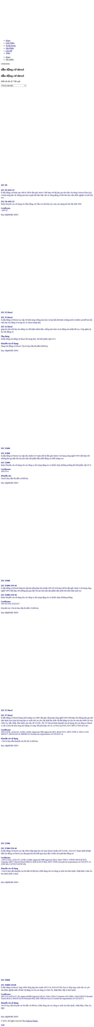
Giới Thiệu (10, 43)
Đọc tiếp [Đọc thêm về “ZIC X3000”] (4, 483)
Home (8, 41)
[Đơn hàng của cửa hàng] (13, 85)
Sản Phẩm (10, 48)
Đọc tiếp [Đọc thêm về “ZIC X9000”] (4, 1017)
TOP (2, 1025)
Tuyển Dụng (11, 46)
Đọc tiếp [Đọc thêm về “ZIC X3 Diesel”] (4, 351)
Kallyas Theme (32, 1021)
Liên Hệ (9, 51)
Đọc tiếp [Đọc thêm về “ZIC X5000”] (4, 613)
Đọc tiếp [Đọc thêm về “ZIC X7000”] (4, 882)
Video (8, 53)
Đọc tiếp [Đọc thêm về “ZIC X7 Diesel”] (4, 746)
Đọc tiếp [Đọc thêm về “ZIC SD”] (4, 215)
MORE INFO (13, 215)
